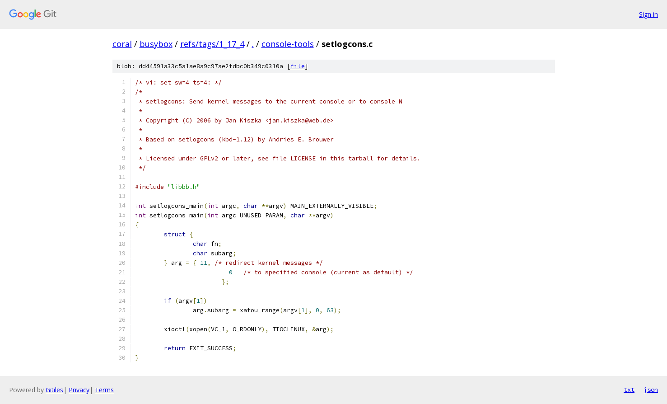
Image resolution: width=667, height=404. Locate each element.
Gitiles (54, 389)
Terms (104, 389)
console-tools (287, 43)
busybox (156, 43)
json (651, 389)
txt (629, 389)
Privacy (79, 389)
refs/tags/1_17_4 (212, 43)
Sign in (648, 14)
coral (122, 43)
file (297, 66)
